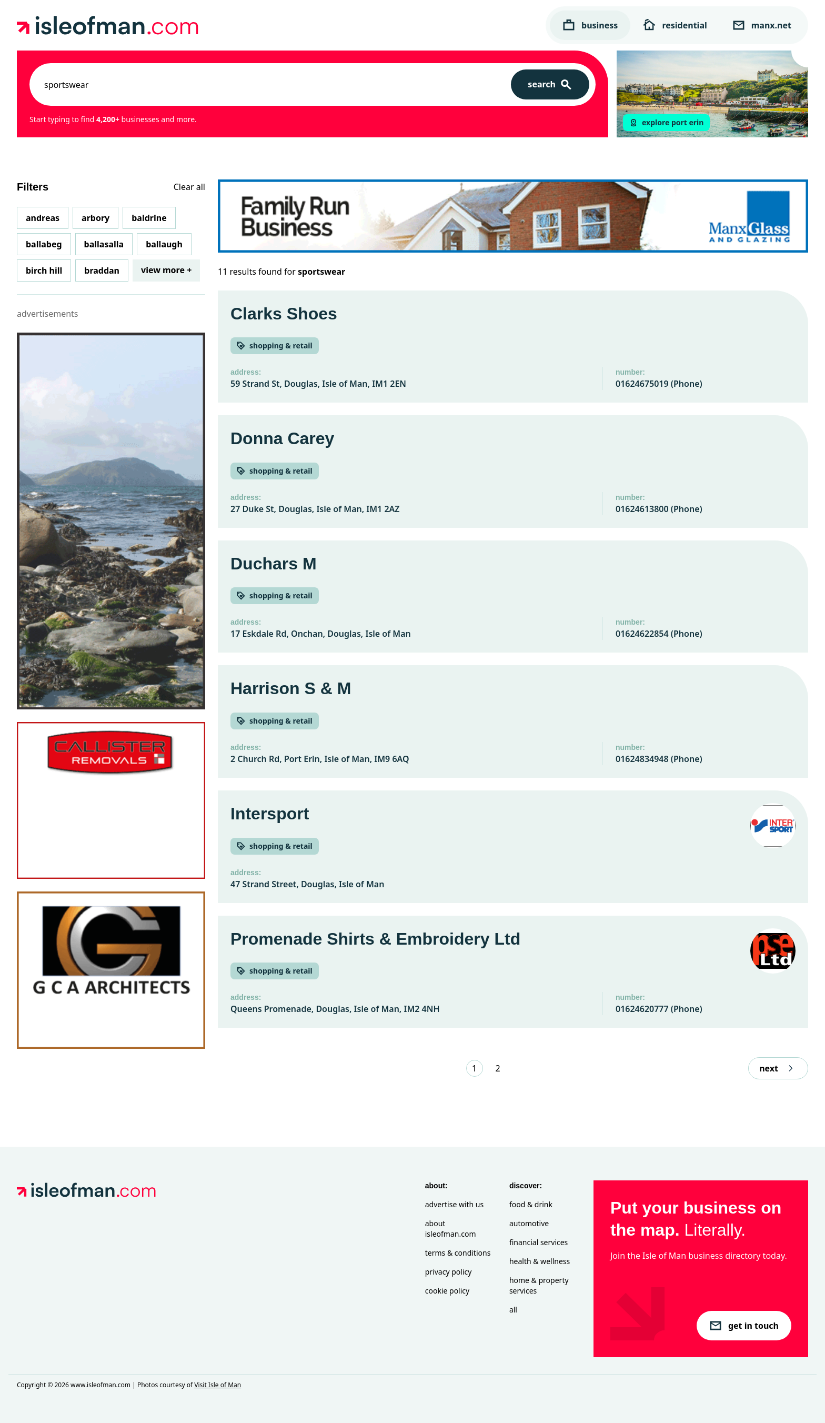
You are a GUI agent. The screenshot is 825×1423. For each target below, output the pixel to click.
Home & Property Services (539, 1285)
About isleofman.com (450, 1228)
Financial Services (538, 1242)
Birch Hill (44, 270)
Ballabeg (44, 244)
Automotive (529, 1223)
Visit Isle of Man (217, 1384)
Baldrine (149, 218)
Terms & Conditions (458, 1253)
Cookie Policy (447, 1291)
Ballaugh (164, 244)
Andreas (42, 218)
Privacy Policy (448, 1272)
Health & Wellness (539, 1261)
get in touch (744, 1325)
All (513, 1310)
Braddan (101, 270)
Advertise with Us (454, 1204)
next (778, 1068)
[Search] (550, 84)
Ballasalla (104, 244)
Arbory (95, 218)
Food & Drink (530, 1204)
